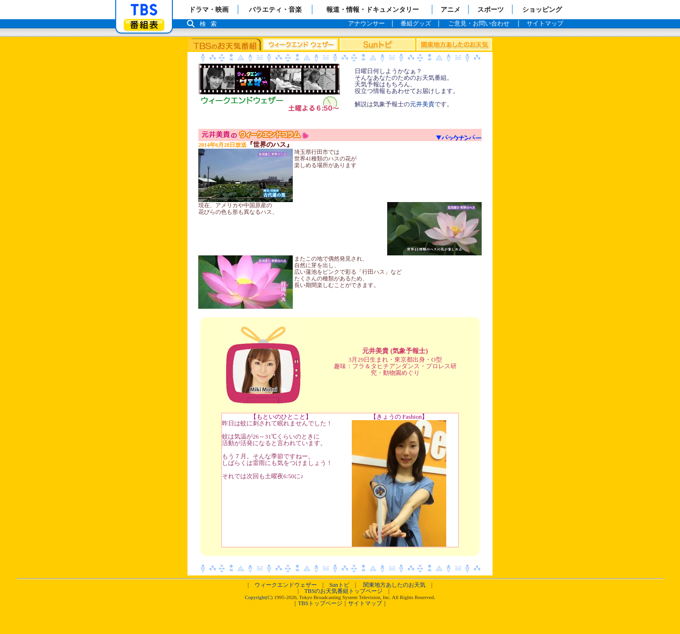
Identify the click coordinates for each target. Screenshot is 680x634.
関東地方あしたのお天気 (394, 585)
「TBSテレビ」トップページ (144, 10)
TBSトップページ (320, 603)
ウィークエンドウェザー (286, 585)
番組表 (144, 25)
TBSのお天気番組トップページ (343, 591)
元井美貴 (422, 104)
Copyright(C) (258, 597)
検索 (210, 23)
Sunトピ (339, 585)
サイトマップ (365, 603)
